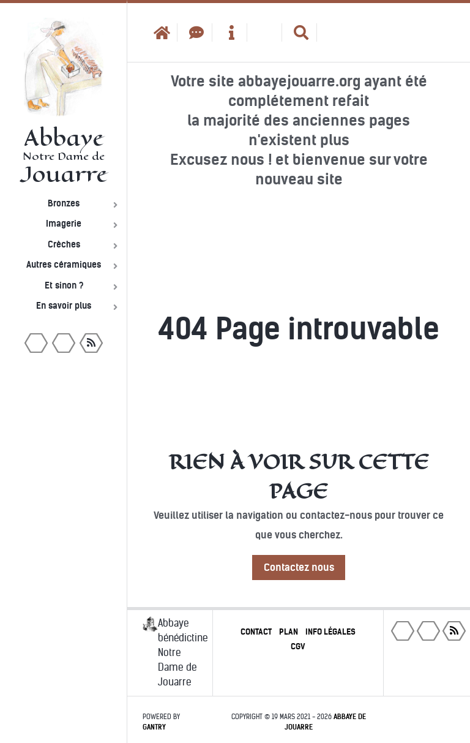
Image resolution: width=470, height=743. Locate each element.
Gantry (154, 727)
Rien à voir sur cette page (299, 477)
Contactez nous (299, 567)
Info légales (330, 631)
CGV (298, 646)
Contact (256, 631)
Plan (288, 631)
